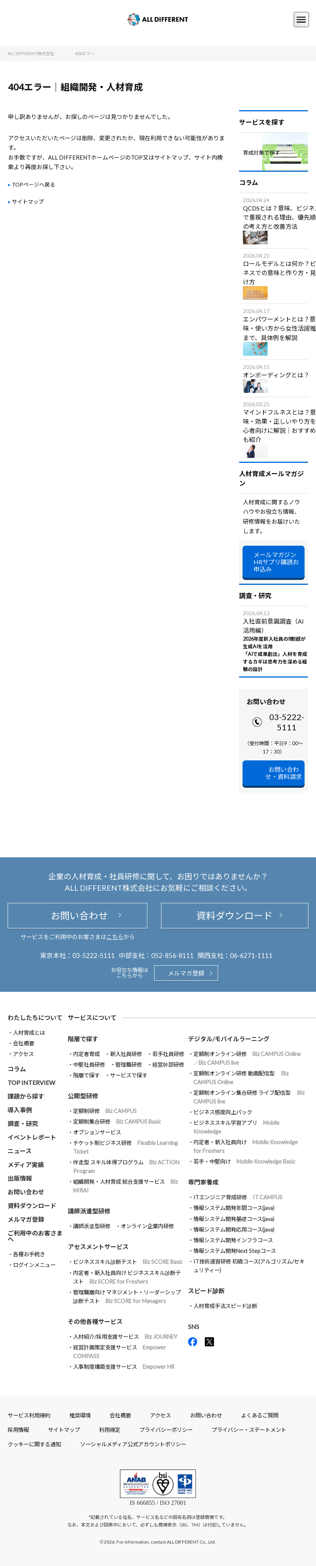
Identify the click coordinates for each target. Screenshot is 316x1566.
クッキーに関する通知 (34, 1444)
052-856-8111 (172, 956)
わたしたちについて (35, 1017)
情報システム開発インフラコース (233, 1240)
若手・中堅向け (244, 1161)
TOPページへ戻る (33, 184)
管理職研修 (128, 1064)
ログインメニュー (34, 1265)
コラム (17, 1068)
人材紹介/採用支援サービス (125, 1336)
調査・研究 (23, 1123)
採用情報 (18, 1430)
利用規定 (109, 1430)
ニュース (20, 1150)
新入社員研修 (126, 1054)
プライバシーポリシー (166, 1430)
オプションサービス (97, 1132)
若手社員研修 (168, 1054)
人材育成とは (29, 1032)
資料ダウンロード (234, 915)
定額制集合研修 (117, 1121)
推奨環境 (80, 1415)
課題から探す (26, 1096)
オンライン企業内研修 (147, 1226)
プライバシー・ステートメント (249, 1430)
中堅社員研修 (89, 1064)
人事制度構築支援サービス (123, 1366)
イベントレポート (32, 1137)
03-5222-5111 (286, 722)
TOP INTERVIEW (31, 1082)
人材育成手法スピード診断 (225, 1306)
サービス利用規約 (29, 1415)
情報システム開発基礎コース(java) (234, 1219)
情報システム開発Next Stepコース (234, 1251)
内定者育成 (86, 1054)
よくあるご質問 (259, 1415)
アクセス (23, 1054)
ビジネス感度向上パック (222, 1112)
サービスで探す (128, 1075)
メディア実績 (26, 1164)
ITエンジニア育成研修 (237, 1197)
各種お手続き (29, 1254)
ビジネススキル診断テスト (128, 1262)
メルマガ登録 (186, 973)
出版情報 (20, 1178)
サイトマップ (28, 201)
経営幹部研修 (168, 1064)
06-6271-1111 (251, 956)
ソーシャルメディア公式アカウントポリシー (133, 1444)
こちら (114, 936)
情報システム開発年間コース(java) (234, 1208)
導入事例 (20, 1109)
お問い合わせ (78, 915)
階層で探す (86, 1075)
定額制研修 (105, 1111)
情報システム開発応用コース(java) (234, 1229)
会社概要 (23, 1043)
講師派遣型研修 (91, 1226)
